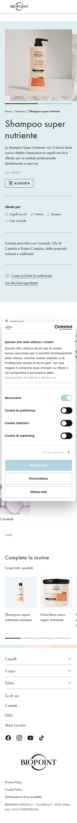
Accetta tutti (38, 465)
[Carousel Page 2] (55, 103)
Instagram (19, 738)
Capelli (11, 658)
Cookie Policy (13, 789)
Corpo (10, 670)
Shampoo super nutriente (44, 111)
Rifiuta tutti (38, 492)
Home (8, 111)
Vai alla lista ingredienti (21, 283)
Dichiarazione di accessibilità (23, 797)
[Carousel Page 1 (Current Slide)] (21, 103)
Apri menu (5, 6)
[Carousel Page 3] (46, 638)
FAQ (8, 715)
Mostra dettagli (53, 452)
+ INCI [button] (8, 535)
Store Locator (15, 725)
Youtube (30, 738)
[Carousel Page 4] (63, 638)
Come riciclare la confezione (31, 275)
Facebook (8, 738)
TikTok (41, 738)
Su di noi (12, 695)
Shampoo (20, 111)
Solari (9, 682)
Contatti (11, 705)
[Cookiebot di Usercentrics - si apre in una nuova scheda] (54, 327)
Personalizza (38, 478)
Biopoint (19, 6)
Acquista (19, 183)
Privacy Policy (13, 782)
